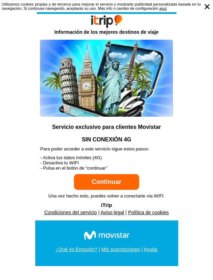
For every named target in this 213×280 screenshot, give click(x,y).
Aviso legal (112, 212)
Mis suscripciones (120, 249)
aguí (163, 8)
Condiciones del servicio (70, 212)
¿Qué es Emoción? (77, 249)
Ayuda (150, 249)
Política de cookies (148, 212)
